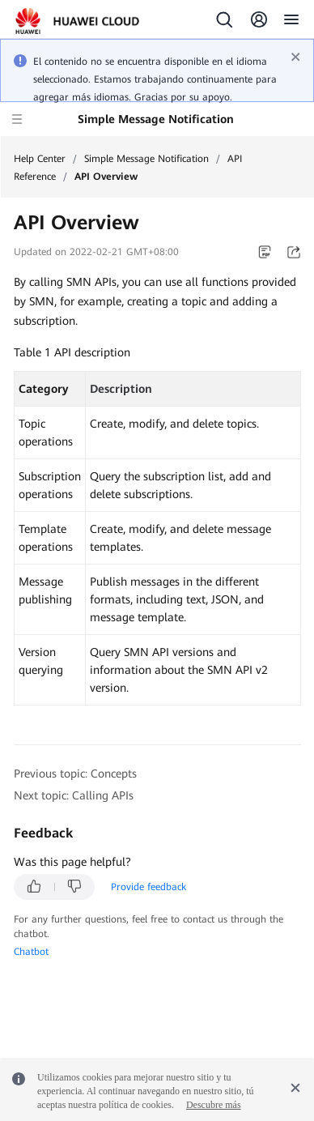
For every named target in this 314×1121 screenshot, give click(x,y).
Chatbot (31, 951)
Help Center (40, 158)
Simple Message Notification (146, 158)
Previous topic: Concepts (75, 773)
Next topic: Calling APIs (74, 795)
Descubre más (213, 1104)
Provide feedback (148, 887)
